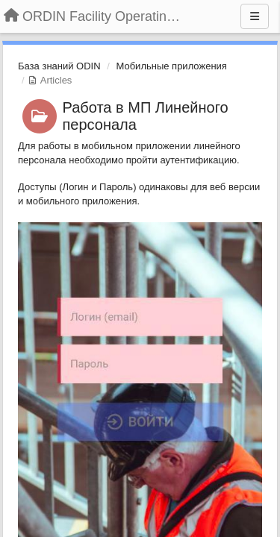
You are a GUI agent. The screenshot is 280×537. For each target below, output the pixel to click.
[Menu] (254, 16)
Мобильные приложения (171, 66)
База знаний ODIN (59, 66)
